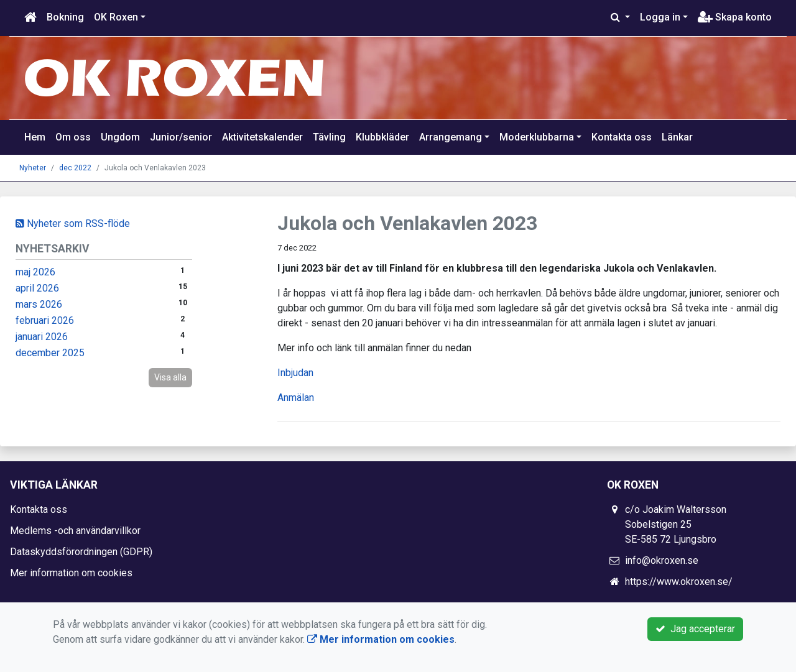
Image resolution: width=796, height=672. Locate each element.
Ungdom (120, 137)
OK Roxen (116, 17)
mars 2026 (39, 304)
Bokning (65, 17)
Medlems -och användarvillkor (75, 530)
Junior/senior (181, 137)
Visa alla (170, 377)
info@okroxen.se (661, 560)
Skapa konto (735, 17)
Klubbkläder (382, 137)
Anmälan (295, 397)
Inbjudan (295, 373)
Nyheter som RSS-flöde (73, 223)
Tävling (329, 137)
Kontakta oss (621, 137)
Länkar (677, 137)
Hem (34, 137)
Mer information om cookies (71, 573)
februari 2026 (45, 320)
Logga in (660, 17)
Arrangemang (450, 137)
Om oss (73, 137)
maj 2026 (35, 272)
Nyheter (32, 167)
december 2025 (50, 353)
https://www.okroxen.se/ (679, 581)
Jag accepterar (695, 629)
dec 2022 (75, 167)
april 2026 (37, 288)
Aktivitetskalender (262, 137)
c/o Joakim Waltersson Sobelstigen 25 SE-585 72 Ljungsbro (675, 524)
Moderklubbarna (536, 137)
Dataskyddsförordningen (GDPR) (81, 552)
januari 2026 (42, 337)
